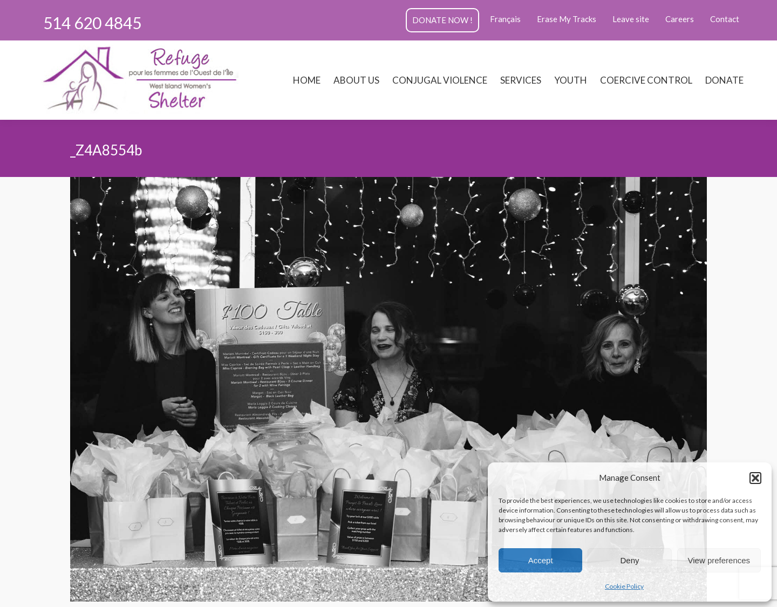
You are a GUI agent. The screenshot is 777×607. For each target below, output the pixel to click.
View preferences (719, 560)
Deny (629, 560)
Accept (540, 560)
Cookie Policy (624, 586)
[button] (755, 478)
